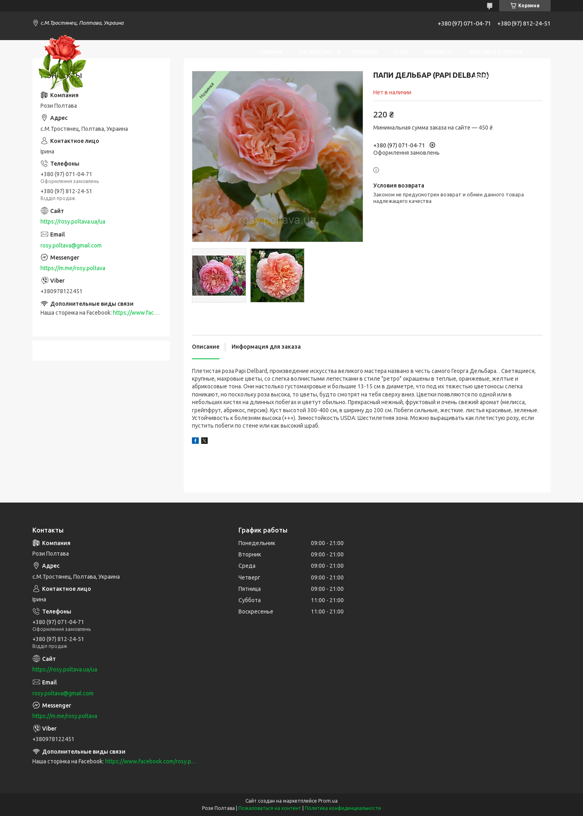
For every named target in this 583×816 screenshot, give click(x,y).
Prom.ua (328, 800)
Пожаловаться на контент (269, 808)
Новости (365, 51)
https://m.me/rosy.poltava (72, 268)
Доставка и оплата (495, 51)
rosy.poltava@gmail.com (71, 245)
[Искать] (540, 63)
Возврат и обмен (498, 75)
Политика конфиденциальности (343, 808)
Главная (271, 51)
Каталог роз (316, 51)
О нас (401, 51)
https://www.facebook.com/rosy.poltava (151, 761)
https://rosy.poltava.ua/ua (72, 221)
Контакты (439, 51)
